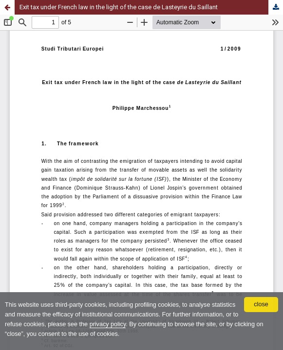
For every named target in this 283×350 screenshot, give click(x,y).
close (261, 304)
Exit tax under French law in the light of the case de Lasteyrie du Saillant (118, 7)
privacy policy (108, 324)
